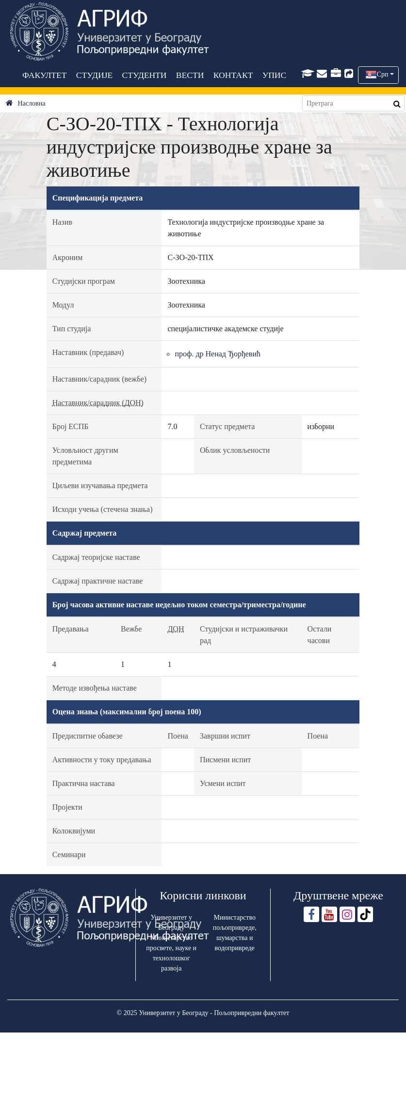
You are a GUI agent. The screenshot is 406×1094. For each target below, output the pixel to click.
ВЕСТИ (190, 75)
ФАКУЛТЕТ (44, 75)
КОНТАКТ (233, 75)
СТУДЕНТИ (144, 75)
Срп (383, 74)
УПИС (274, 75)
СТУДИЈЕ (94, 75)
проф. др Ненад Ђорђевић (217, 354)
